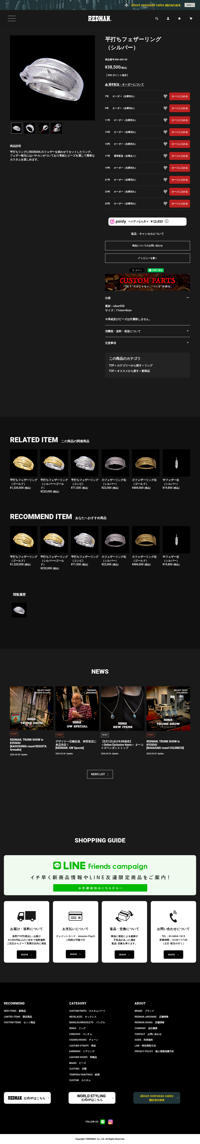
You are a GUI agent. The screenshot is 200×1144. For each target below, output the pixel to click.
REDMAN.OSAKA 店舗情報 (149, 1022)
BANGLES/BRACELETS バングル (87, 1022)
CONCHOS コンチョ (80, 1034)
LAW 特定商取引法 (145, 1045)
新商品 (146, 370)
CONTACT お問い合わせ (148, 1034)
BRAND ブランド (144, 1011)
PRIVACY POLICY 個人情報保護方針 (154, 1051)
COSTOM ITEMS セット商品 (19, 1022)
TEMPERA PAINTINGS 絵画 (84, 1074)
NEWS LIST (98, 774)
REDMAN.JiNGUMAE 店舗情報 (151, 1016)
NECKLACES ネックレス (82, 1016)
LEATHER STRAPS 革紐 (82, 1045)
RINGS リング (77, 1028)
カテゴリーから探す (129, 365)
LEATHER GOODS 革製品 (83, 1057)
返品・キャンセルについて (147, 233)
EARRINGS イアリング (82, 1051)
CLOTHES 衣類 (78, 1068)
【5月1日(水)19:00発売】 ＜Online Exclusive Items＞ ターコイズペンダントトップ (122, 745)
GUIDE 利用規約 (144, 1039)
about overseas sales (156, 1098)
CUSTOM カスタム (80, 1080)
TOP (111, 365)
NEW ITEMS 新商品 (15, 1011)
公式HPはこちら (34, 1098)
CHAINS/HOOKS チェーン (83, 1039)
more (189, 5)
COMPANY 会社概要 (146, 1028)
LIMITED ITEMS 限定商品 (18, 1016)
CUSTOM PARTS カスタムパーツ (87, 1011)
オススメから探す (128, 370)
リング (148, 365)
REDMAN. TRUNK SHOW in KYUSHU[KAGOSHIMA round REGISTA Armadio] (28, 744)
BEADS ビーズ (77, 1063)
